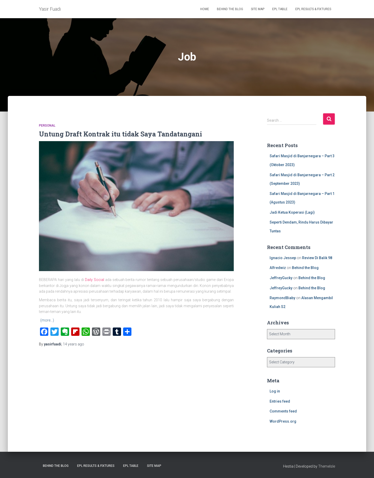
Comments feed (283, 411)
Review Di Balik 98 (317, 258)
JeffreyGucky (281, 278)
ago (73, 344)
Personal (47, 125)
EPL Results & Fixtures (313, 9)
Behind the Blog (230, 9)
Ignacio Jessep (283, 258)
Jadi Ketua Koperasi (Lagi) (292, 212)
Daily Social (94, 280)
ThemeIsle (326, 466)
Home (204, 9)
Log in (275, 391)
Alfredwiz (278, 268)
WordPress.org (283, 421)
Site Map (257, 9)
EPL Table (280, 9)
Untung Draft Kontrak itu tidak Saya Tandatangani (120, 134)
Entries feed (280, 401)
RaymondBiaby (282, 298)
